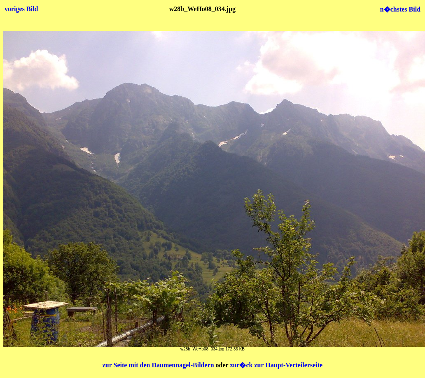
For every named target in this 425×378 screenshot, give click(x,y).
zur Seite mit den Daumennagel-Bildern (159, 365)
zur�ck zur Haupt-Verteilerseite (276, 365)
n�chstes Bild (400, 9)
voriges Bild (21, 8)
